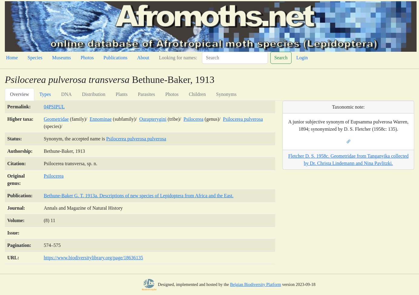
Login (302, 57)
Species (35, 57)
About (143, 57)
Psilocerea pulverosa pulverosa (136, 138)
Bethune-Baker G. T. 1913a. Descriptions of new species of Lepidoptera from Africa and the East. (138, 195)
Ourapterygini (153, 119)
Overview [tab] (19, 94)
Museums (61, 57)
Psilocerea (193, 119)
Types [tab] (45, 94)
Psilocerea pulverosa (243, 119)
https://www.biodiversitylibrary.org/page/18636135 (93, 257)
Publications (115, 57)
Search (281, 57)
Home (12, 57)
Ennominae (101, 119)
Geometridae (56, 119)
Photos (87, 57)
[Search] (235, 58)
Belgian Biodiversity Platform (255, 284)
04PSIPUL (54, 106)
